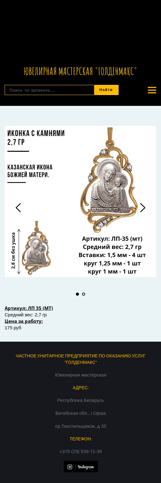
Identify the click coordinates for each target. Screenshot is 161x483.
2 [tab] (83, 294)
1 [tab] (77, 294)
